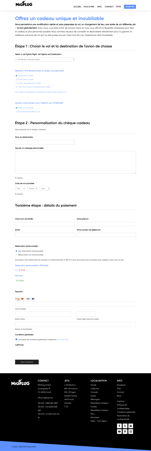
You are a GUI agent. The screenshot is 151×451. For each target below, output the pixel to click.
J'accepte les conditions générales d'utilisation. (43, 339)
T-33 (66, 407)
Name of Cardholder (23, 329)
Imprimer (121, 401)
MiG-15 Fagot (70, 392)
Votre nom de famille (24, 219)
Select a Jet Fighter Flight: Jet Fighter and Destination (38, 54)
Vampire (67, 403)
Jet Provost (69, 399)
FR (118, 7)
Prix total (19, 276)
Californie (95, 388)
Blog (119, 396)
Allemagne (95, 399)
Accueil (77, 7)
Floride (93, 385)
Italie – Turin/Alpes (99, 421)
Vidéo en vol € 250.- (26, 108)
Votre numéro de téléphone (89, 230)
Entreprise (121, 385)
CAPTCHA (19, 345)
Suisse (93, 396)
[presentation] (33, 352)
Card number (20, 309)
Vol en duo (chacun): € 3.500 (29, 83)
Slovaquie (95, 417)
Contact (109, 7)
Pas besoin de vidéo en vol (29, 112)
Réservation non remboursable (30, 255)
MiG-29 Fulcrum (71, 388)
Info (99, 7)
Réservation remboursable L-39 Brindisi (31, 265)
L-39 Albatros (70, 385)
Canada (94, 392)
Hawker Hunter (70, 396)
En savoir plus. (63, 339)
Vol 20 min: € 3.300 (25, 76)
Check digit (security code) (88, 319)
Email (18, 230)
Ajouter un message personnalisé (29, 148)
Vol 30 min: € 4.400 (25, 79)
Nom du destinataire (24, 137)
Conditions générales (126, 412)
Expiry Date (20, 319)
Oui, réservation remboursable (30, 251)
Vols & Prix (89, 7)
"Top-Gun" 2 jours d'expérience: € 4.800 (34, 87)
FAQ (119, 388)
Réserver (130, 7)
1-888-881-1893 (51, 403)
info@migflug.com (45, 398)
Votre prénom (83, 219)
